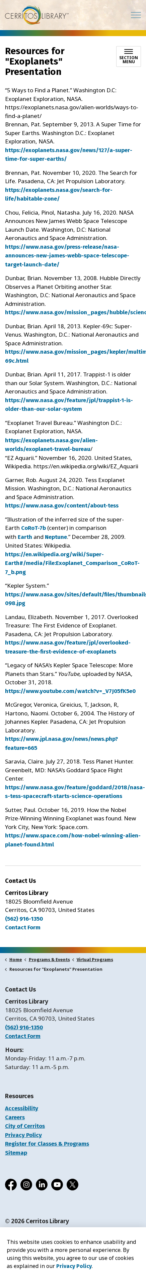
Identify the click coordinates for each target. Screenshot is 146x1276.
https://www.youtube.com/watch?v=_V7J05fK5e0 (70, 691)
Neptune (56, 537)
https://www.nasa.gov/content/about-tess (62, 505)
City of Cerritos (25, 1126)
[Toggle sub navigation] (128, 56)
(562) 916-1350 (24, 918)
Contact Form (23, 1036)
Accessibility (21, 1108)
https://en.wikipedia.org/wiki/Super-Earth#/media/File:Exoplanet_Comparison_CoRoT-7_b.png (72, 563)
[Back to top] (73, 1256)
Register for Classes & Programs (47, 1143)
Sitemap (16, 1152)
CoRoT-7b (33, 528)
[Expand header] (136, 15)
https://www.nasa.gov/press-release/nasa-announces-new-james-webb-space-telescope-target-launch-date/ (67, 255)
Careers (15, 1117)
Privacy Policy (23, 1135)
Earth (25, 537)
